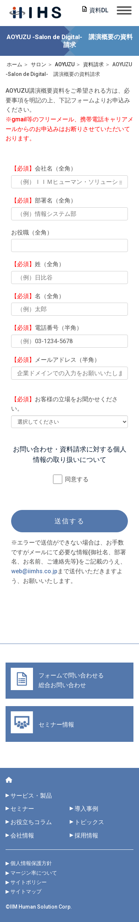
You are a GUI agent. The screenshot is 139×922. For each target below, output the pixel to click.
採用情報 (86, 835)
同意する (71, 479)
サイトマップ (26, 891)
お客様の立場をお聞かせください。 (64, 404)
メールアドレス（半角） (55, 359)
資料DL (99, 10)
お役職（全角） (32, 232)
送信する (69, 521)
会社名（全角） (43, 168)
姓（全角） (37, 264)
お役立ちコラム (31, 822)
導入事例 (86, 808)
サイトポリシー (28, 882)
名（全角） (37, 296)
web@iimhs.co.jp (34, 571)
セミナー (22, 808)
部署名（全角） (43, 200)
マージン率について (33, 873)
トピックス (92, 822)
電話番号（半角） (46, 327)
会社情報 (22, 835)
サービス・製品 (31, 795)
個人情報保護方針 (31, 863)
